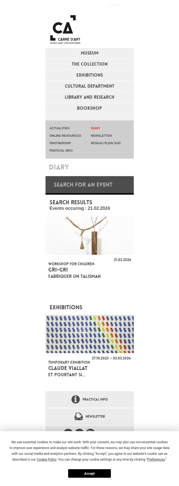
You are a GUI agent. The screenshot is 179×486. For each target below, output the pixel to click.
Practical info (78, 6)
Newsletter (95, 416)
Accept (89, 474)
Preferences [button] (156, 459)
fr (114, 5)
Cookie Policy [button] (46, 459)
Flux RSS (90, 6)
